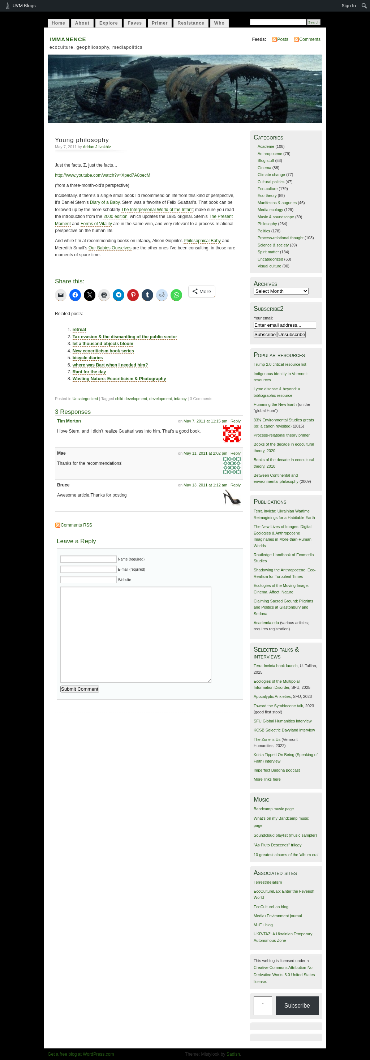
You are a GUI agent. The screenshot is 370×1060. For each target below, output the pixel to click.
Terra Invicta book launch (276, 666)
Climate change (271, 174)
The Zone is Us (267, 739)
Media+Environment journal (278, 916)
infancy (180, 398)
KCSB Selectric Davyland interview (284, 730)
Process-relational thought (281, 238)
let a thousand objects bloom (103, 343)
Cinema (264, 168)
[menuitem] (364, 6)
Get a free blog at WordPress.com (81, 1054)
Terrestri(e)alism (268, 882)
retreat (79, 329)
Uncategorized (85, 398)
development (160, 398)
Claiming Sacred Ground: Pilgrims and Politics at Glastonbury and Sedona (283, 607)
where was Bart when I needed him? (110, 365)
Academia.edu (266, 623)
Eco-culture (268, 188)
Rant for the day (89, 371)
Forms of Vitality (96, 223)
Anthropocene (270, 153)
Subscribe (297, 1006)
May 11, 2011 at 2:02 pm (205, 453)
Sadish (233, 1054)
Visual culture (269, 266)
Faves (135, 23)
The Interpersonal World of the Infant (157, 209)
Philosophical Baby (202, 240)
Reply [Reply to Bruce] (236, 485)
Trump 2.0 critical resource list (280, 364)
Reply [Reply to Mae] (236, 453)
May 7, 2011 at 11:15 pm (205, 421)
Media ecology (270, 209)
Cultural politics (271, 182)
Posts (282, 39)
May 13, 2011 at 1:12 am (205, 485)
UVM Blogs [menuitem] (24, 5)
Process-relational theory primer (282, 435)
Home (58, 23)
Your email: (263, 318)
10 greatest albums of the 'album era (286, 855)
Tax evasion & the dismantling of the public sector (125, 336)
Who (219, 23)
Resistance (190, 23)
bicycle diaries (88, 357)
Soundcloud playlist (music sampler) (285, 835)
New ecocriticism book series (103, 350)
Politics (264, 231)
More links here (267, 779)
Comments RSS (76, 525)
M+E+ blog (263, 925)
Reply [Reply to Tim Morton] (236, 421)
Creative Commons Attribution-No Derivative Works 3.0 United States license (284, 974)
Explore (108, 23)
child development (131, 398)
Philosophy (267, 224)
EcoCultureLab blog (271, 907)
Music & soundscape (276, 217)
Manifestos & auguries (277, 203)
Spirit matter (268, 252)
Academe (266, 146)
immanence (68, 38)
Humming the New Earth (275, 404)
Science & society (273, 245)
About (82, 23)
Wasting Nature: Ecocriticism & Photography (119, 378)
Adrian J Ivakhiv (97, 147)
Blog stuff (266, 160)
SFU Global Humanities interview (282, 721)
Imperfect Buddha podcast (277, 770)
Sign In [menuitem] (349, 5)
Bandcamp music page (274, 809)
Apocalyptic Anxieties (272, 696)
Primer (160, 23)
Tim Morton (69, 421)
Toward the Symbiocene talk (278, 706)
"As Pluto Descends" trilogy (277, 845)
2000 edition (115, 216)
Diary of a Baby (105, 202)
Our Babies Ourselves (110, 247)
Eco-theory (267, 195)
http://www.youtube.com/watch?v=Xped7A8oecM (102, 175)
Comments (309, 39)
